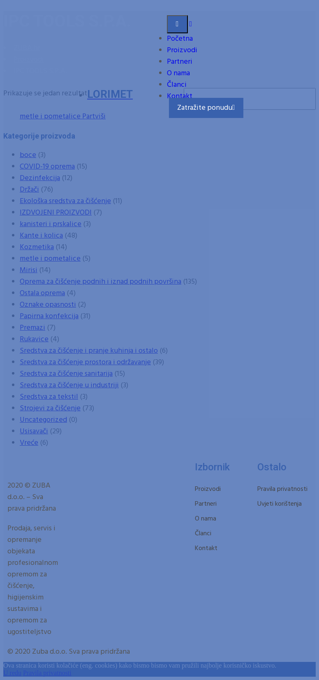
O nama (178, 73)
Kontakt (179, 96)
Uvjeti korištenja (279, 504)
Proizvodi (182, 50)
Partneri (179, 62)
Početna (180, 39)
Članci (177, 85)
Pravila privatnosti (282, 489)
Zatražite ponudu (206, 108)
